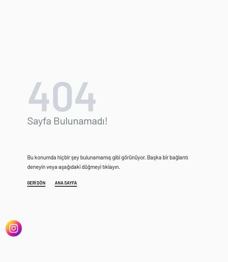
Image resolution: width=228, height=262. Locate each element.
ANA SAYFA (66, 182)
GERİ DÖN (36, 182)
